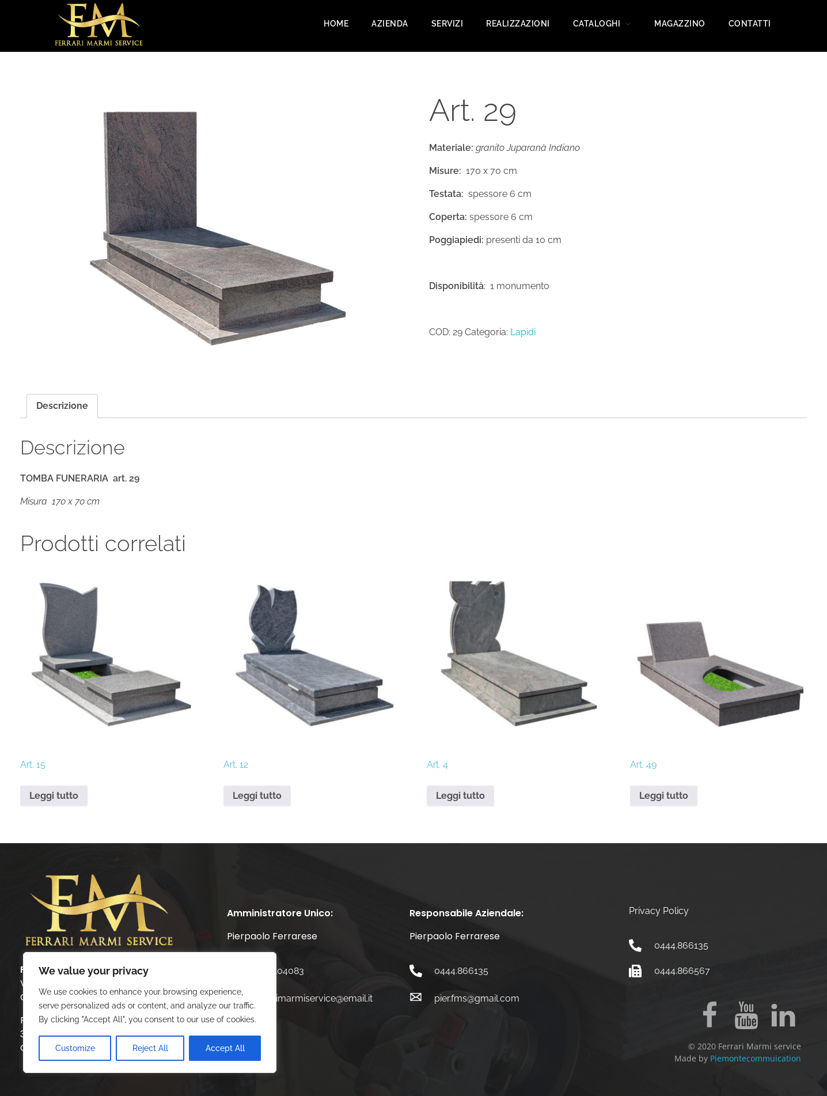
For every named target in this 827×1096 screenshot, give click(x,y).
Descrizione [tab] (62, 405)
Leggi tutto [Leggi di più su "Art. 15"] (53, 795)
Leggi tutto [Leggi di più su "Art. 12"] (257, 795)
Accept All (225, 1048)
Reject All (150, 1048)
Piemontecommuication (755, 1058)
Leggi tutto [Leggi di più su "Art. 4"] (460, 795)
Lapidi (523, 332)
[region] (149, 1012)
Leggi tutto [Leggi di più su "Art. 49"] (663, 795)
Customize (75, 1048)
